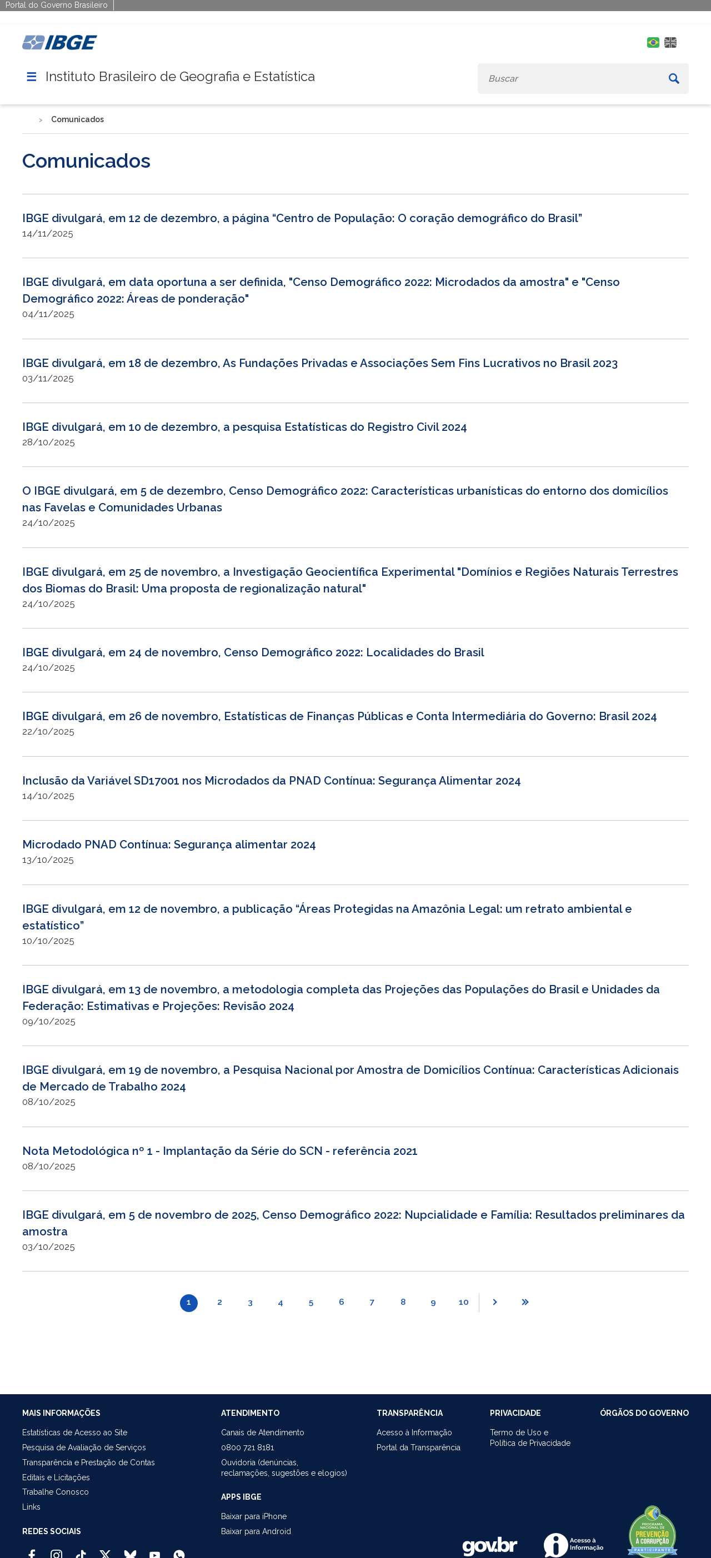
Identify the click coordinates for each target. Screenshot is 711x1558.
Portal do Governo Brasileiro (57, 5)
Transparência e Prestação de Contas (88, 1462)
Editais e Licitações (56, 1477)
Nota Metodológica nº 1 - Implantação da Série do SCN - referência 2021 (220, 1151)
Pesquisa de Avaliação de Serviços (84, 1447)
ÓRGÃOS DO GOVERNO (644, 1413)
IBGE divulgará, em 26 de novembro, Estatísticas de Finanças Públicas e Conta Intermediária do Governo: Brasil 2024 (339, 716)
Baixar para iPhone (254, 1516)
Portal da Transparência (418, 1447)
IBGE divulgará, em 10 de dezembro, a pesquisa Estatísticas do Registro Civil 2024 (244, 427)
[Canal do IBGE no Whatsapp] (179, 1550)
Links (31, 1506)
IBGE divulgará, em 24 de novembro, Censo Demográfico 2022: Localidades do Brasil (253, 652)
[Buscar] (674, 78)
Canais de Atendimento (262, 1432)
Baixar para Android (256, 1531)
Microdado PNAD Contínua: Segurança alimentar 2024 (169, 844)
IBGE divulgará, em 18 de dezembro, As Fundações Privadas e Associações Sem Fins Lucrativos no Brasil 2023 (320, 363)
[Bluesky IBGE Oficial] (130, 1550)
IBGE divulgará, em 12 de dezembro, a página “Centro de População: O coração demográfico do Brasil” (302, 218)
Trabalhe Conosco (55, 1491)
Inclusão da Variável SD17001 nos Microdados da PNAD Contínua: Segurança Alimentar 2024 (271, 780)
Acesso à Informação (414, 1432)
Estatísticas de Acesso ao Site (74, 1432)
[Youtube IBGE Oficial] (154, 1550)
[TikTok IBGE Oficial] (81, 1550)
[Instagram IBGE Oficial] (56, 1550)
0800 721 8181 (247, 1447)
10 (464, 1302)
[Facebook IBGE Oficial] (32, 1550)
